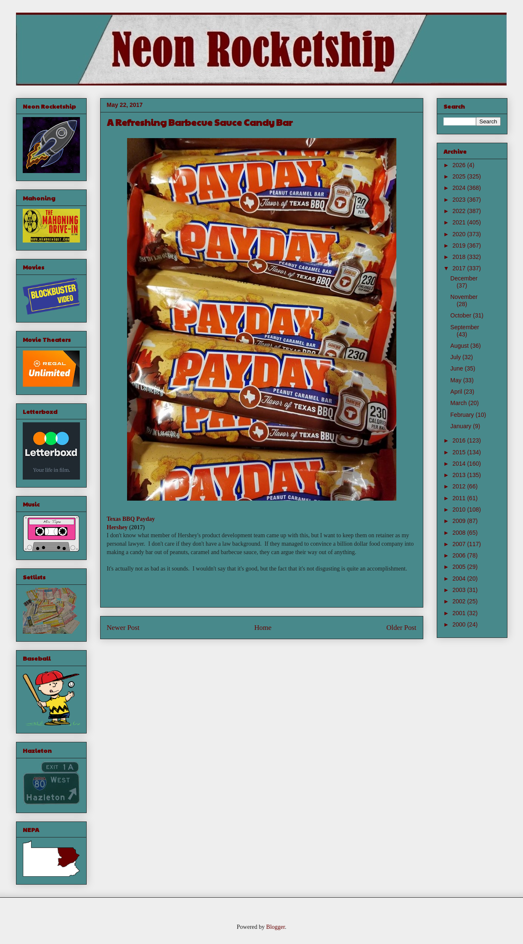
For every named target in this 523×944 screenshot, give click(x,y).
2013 (459, 475)
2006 (459, 555)
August (460, 345)
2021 (459, 222)
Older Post (401, 628)
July (456, 357)
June (457, 368)
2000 (459, 624)
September (464, 327)
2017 (459, 268)
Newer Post (123, 628)
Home (262, 628)
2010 (459, 509)
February (462, 414)
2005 (459, 566)
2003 (459, 590)
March (459, 403)
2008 (459, 532)
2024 (459, 187)
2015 (459, 452)
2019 (459, 245)
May (456, 380)
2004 (459, 578)
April (457, 391)
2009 (459, 520)
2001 (459, 613)
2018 (459, 256)
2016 (459, 440)
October (461, 315)
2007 (459, 544)
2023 (459, 199)
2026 (459, 165)
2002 (459, 601)
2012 (459, 486)
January (461, 426)
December (464, 278)
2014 (459, 463)
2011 (459, 498)
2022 (459, 211)
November (464, 296)
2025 (459, 176)
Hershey (117, 527)
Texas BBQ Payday (131, 519)
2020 (459, 234)
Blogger (275, 927)
